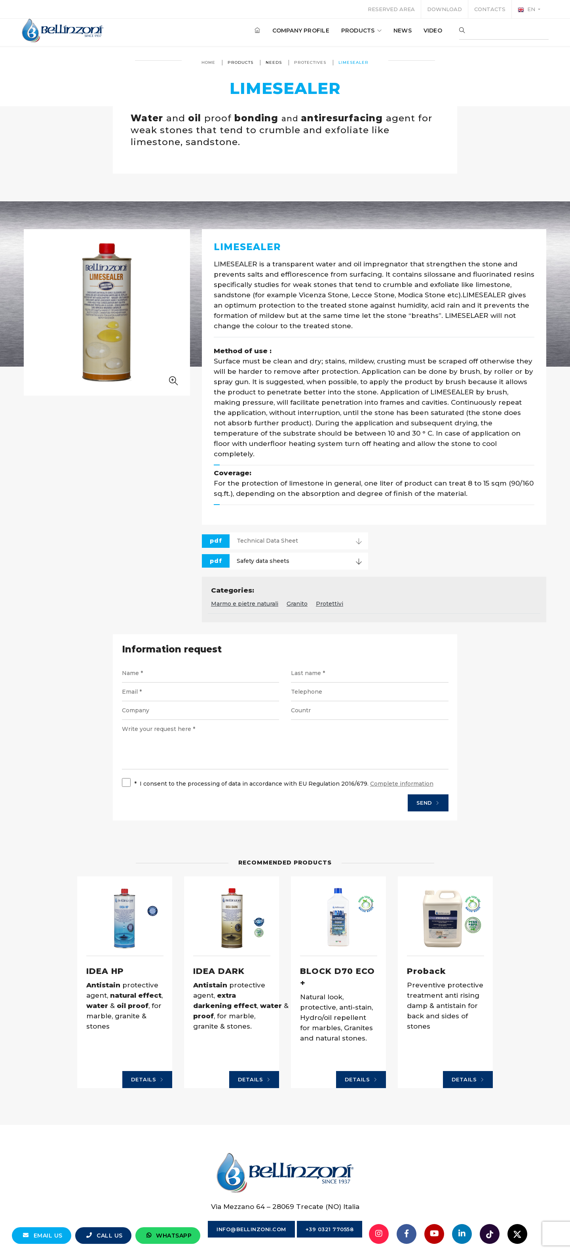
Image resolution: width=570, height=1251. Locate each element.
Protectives (310, 62)
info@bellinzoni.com (251, 1229)
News (399, 31)
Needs (274, 62)
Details (147, 1079)
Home (208, 62)
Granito (297, 603)
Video (429, 31)
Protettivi (329, 603)
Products (358, 31)
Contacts (489, 9)
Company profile (297, 31)
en (527, 9)
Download (444, 9)
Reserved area (391, 9)
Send (428, 803)
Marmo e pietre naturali (244, 603)
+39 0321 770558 (330, 1229)
